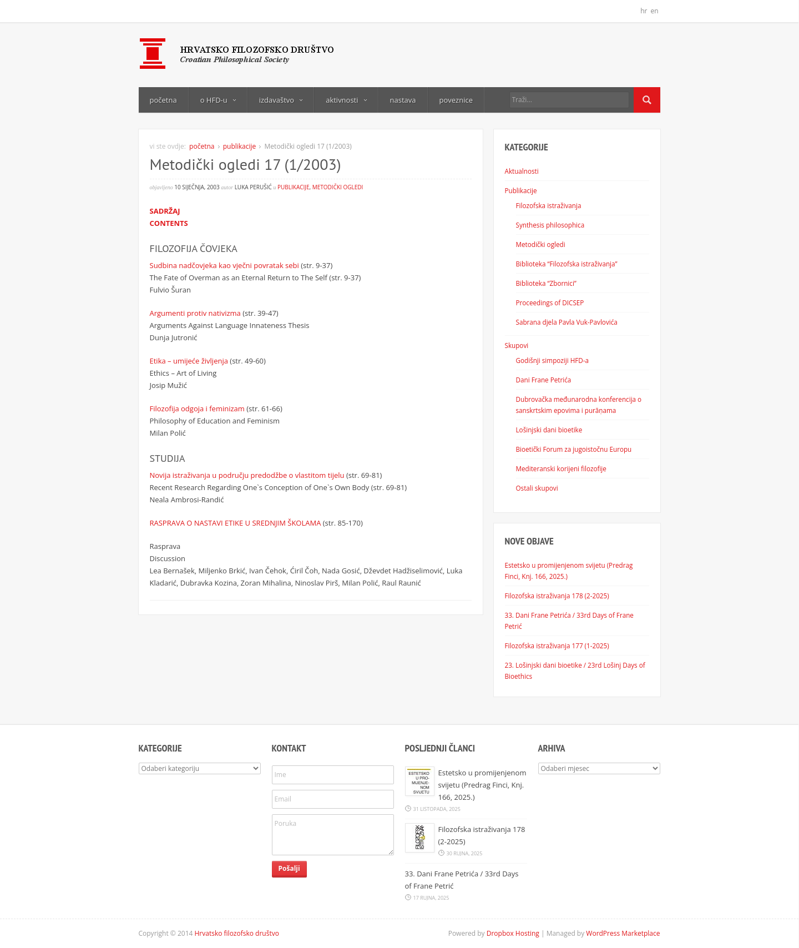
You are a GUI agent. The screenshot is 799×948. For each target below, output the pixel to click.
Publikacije (521, 190)
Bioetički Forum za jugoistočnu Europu (574, 449)
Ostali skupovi (537, 487)
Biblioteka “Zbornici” (546, 283)
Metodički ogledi (337, 187)
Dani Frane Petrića (544, 379)
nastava (403, 100)
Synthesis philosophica (550, 224)
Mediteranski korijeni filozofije (561, 468)
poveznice (456, 100)
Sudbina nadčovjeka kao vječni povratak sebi (224, 265)
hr (643, 11)
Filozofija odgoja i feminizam (197, 409)
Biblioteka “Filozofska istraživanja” (567, 263)
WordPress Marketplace (623, 933)
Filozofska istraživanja (548, 205)
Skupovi (517, 345)
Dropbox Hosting (513, 933)
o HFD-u (218, 100)
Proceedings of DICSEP (550, 302)
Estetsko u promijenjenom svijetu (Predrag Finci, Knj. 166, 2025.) (482, 785)
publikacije (239, 146)
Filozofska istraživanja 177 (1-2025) (557, 645)
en (654, 11)
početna (163, 100)
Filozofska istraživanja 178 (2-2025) (557, 595)
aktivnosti (346, 100)
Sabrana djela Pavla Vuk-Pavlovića (567, 321)
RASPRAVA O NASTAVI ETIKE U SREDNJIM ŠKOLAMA (235, 523)
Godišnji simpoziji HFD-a (552, 360)
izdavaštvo (280, 100)
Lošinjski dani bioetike (549, 429)
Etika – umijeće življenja (189, 361)
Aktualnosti (522, 171)
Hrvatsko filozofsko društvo (237, 933)
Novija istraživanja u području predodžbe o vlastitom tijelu (247, 475)
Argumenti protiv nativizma (195, 313)
